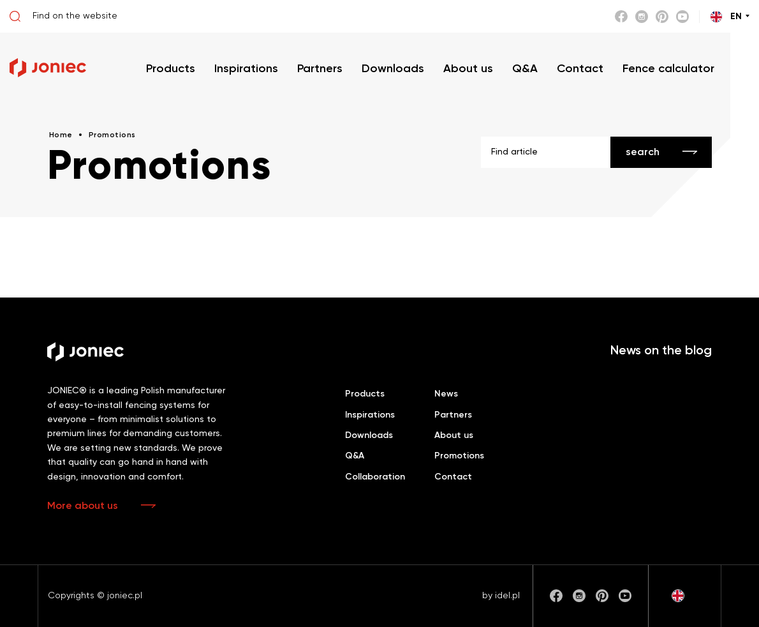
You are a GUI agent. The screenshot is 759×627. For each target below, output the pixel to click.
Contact (453, 476)
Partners (453, 415)
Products (365, 393)
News (446, 393)
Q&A (354, 455)
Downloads (369, 435)
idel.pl (507, 595)
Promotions (459, 455)
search (643, 152)
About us (453, 435)
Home (61, 135)
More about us (82, 506)
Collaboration (375, 476)
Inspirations (370, 415)
